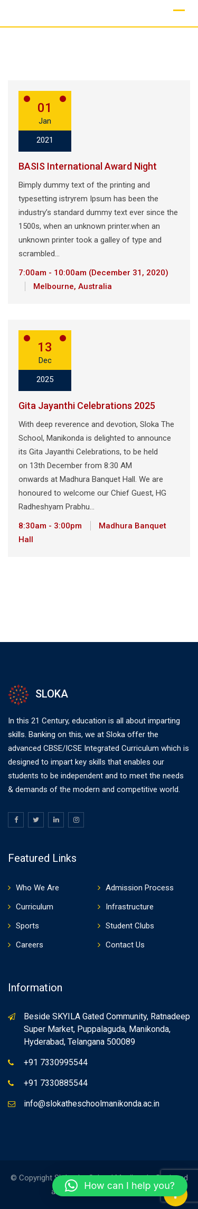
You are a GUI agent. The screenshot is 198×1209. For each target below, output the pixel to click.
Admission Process (140, 887)
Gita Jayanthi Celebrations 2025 (86, 405)
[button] (119, 1185)
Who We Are (37, 887)
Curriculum (34, 907)
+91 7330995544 (56, 1062)
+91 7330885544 (56, 1083)
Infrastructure (130, 907)
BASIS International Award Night (87, 166)
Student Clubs (130, 926)
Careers (29, 945)
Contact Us (125, 945)
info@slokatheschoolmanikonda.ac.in (91, 1104)
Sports (27, 926)
